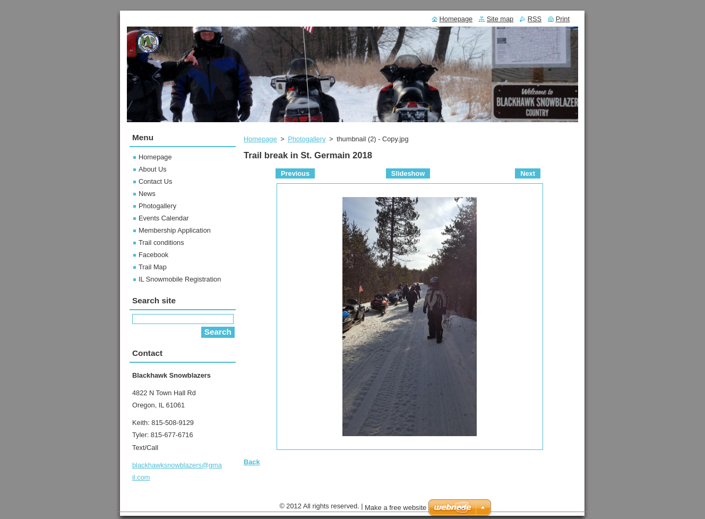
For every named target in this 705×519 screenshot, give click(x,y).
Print (563, 19)
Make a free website (395, 510)
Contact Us (155, 181)
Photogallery (306, 139)
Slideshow (408, 173)
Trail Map (153, 267)
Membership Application (175, 230)
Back (252, 462)
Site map (500, 19)
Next (527, 173)
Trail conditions (161, 242)
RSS (534, 19)
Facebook (153, 255)
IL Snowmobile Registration (180, 279)
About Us (153, 169)
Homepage (260, 139)
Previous (295, 173)
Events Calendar (164, 218)
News (147, 194)
